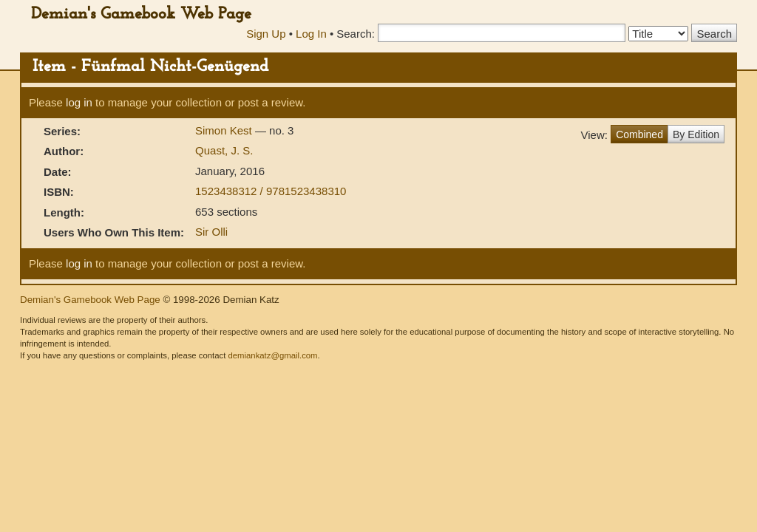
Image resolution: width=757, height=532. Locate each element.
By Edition (696, 134)
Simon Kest (225, 130)
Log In (311, 33)
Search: (355, 33)
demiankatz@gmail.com (272, 355)
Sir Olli (211, 231)
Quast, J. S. (224, 150)
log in (79, 102)
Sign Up (265, 33)
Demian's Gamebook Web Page (141, 14)
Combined (639, 134)
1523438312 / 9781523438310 (270, 191)
